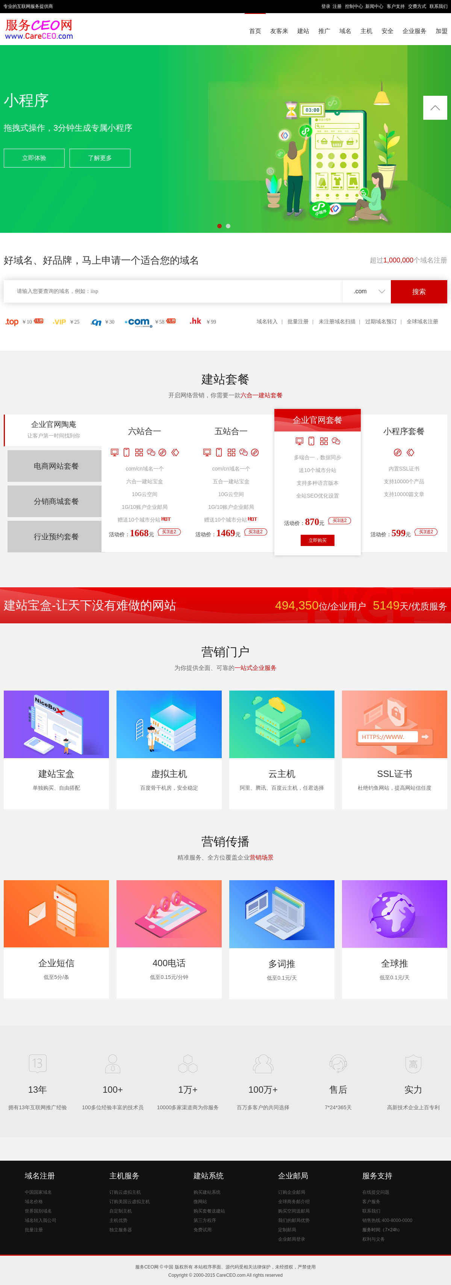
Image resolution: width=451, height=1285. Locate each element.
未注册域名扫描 (337, 321)
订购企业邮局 (291, 1192)
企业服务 (415, 31)
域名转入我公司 (40, 1220)
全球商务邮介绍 (294, 1201)
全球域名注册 (422, 321)
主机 (366, 31)
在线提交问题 (375, 1192)
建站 (303, 31)
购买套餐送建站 (209, 1211)
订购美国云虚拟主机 (129, 1201)
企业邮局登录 (291, 1239)
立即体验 (34, 158)
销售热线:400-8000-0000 (387, 1220)
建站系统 (209, 1176)
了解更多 (100, 158)
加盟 (442, 31)
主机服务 (124, 1176)
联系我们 (439, 6)
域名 (345, 31)
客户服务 (371, 1201)
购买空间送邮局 (294, 1211)
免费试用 (203, 1229)
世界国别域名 (38, 1211)
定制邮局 (287, 1229)
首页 (255, 31)
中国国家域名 (38, 1192)
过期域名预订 (381, 321)
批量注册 (298, 321)
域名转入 (267, 321)
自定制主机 (120, 1211)
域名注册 (40, 1176)
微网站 (200, 1201)
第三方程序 (205, 1220)
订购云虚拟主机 (125, 1192)
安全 (387, 31)
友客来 (279, 31)
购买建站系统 (207, 1192)
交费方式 (417, 6)
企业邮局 (293, 1176)
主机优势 (118, 1220)
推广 (324, 31)
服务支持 (377, 1176)
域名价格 (34, 1201)
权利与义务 (373, 1239)
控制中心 (354, 6)
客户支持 (396, 6)
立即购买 (318, 540)
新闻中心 (374, 6)
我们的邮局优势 (294, 1220)
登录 (325, 6)
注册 (337, 6)
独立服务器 (120, 1229)
